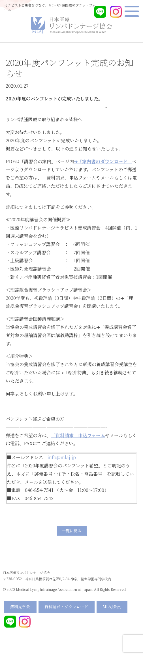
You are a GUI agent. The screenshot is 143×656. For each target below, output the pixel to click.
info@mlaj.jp (62, 457)
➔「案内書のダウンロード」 (103, 161)
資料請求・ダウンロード (66, 606)
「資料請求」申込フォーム (78, 435)
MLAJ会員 (112, 606)
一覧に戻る (72, 530)
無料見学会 (20, 606)
